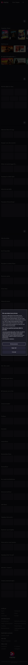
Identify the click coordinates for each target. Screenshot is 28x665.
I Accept (14, 352)
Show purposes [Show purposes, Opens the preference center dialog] (14, 343)
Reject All (14, 348)
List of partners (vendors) (8, 338)
